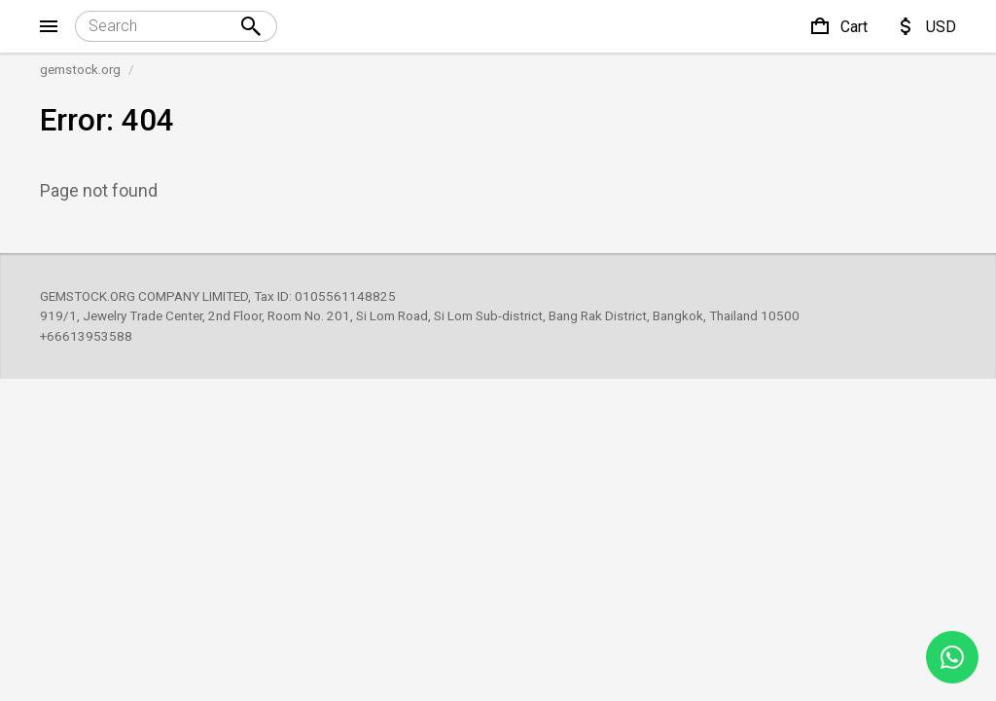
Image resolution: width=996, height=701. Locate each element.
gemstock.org (80, 69)
